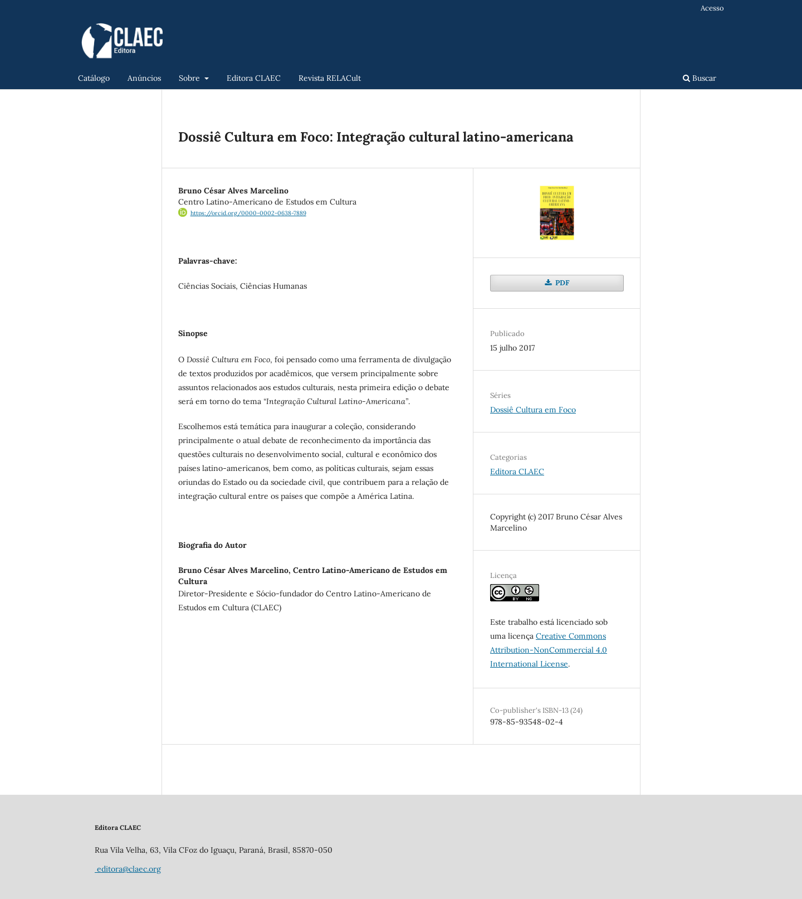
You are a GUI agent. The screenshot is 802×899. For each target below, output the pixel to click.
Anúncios (144, 78)
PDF (561, 283)
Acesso (712, 8)
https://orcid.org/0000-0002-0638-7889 (248, 213)
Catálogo (94, 78)
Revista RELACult (330, 78)
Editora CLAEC (254, 78)
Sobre (190, 78)
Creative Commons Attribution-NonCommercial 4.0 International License (548, 650)
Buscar (699, 78)
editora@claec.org (128, 869)
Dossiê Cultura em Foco (533, 410)
